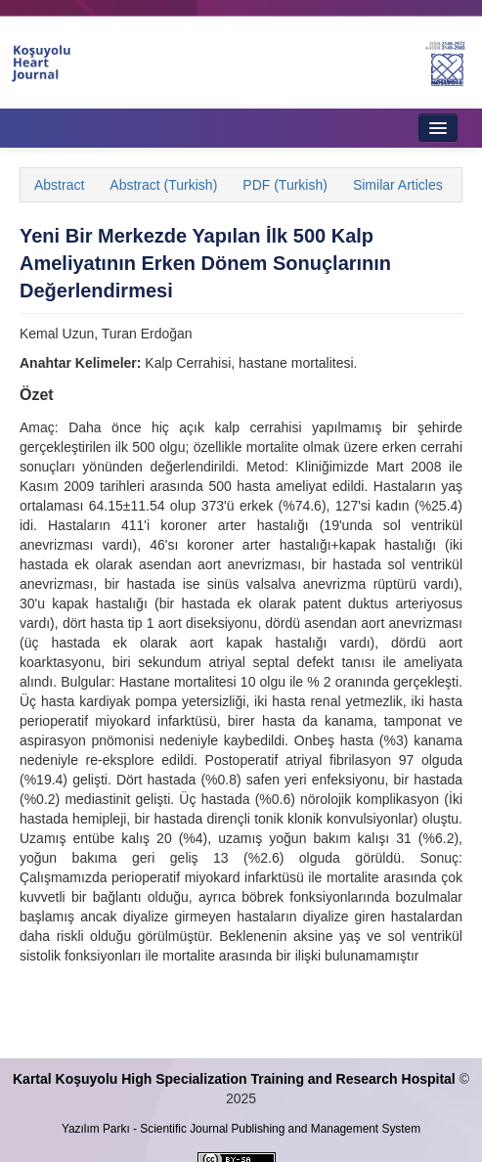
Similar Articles (398, 185)
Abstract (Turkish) (163, 185)
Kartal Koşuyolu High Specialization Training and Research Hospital (234, 1079)
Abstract (59, 185)
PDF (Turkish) (285, 185)
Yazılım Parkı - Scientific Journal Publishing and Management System (241, 1129)
